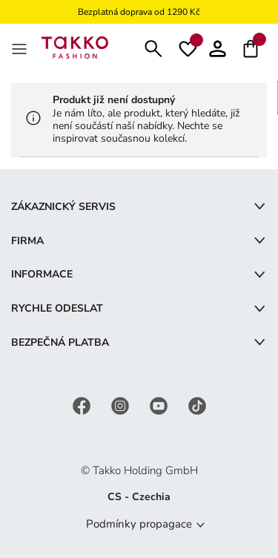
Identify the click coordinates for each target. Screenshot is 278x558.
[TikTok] (197, 405)
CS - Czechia (139, 497)
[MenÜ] (20, 47)
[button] (217, 47)
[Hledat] (153, 47)
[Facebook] (83, 405)
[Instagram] (121, 405)
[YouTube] (160, 405)
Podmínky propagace (139, 523)
